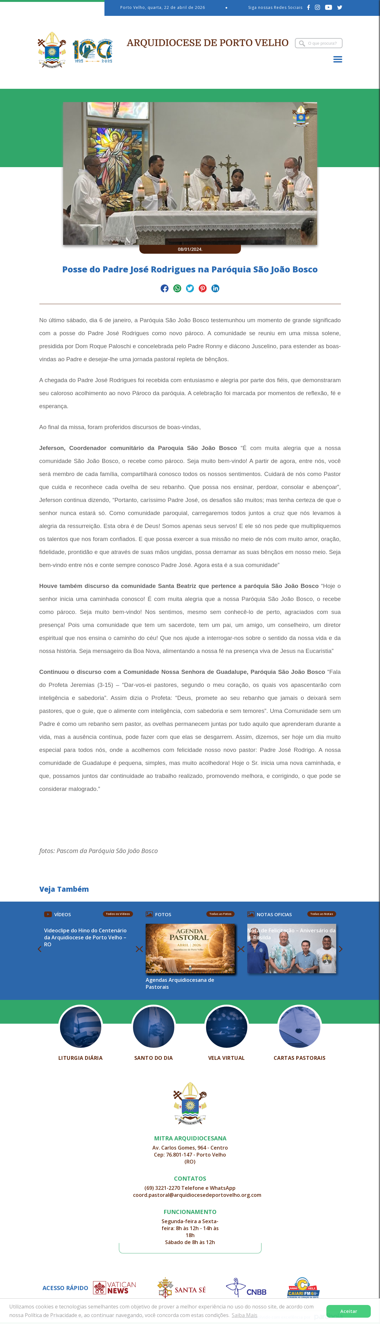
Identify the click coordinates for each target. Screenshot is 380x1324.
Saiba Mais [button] (244, 1315)
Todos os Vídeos (118, 914)
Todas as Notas (321, 914)
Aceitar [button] (348, 1311)
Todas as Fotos (220, 914)
